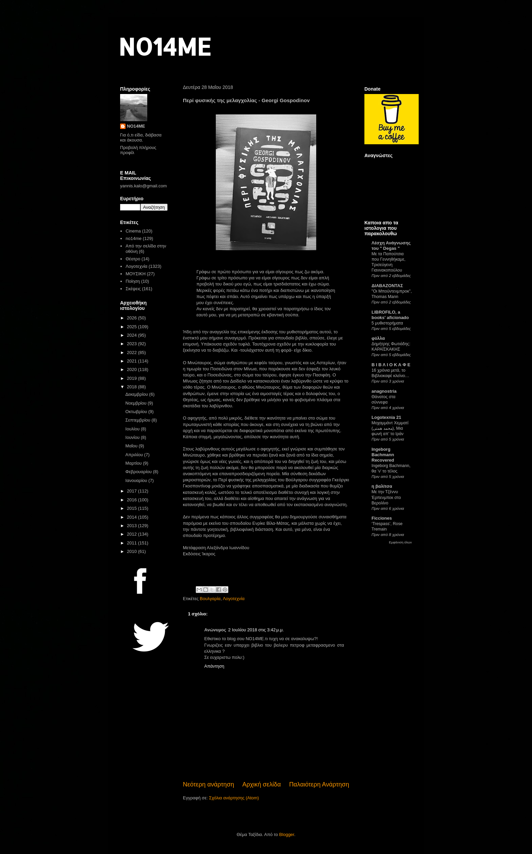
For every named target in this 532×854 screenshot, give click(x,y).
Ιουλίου (133, 428)
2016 (132, 499)
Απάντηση (214, 666)
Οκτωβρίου (137, 411)
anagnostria (384, 391)
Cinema (133, 231)
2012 (132, 534)
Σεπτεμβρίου (139, 420)
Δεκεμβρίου (137, 394)
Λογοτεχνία (234, 598)
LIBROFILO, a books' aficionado (390, 315)
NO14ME (164, 46)
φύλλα (378, 338)
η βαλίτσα (382, 486)
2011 (132, 542)
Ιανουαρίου (137, 480)
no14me (133, 238)
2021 (132, 361)
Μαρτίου (134, 463)
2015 (132, 508)
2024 (132, 335)
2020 (132, 369)
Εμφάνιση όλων (400, 542)
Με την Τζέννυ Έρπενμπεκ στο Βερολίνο (386, 497)
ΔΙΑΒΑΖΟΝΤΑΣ (387, 285)
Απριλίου (135, 454)
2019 (132, 378)
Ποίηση (133, 281)
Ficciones (382, 518)
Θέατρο (133, 258)
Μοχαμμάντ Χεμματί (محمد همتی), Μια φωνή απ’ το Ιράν (390, 428)
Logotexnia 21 (386, 417)
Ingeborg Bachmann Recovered (383, 455)
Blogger (286, 834)
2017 (132, 491)
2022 (132, 352)
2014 (132, 517)
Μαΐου (132, 445)
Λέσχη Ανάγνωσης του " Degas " (391, 245)
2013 (132, 525)
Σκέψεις (133, 288)
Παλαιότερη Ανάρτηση (319, 784)
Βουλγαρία (210, 598)
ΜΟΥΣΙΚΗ (136, 273)
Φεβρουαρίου (139, 471)
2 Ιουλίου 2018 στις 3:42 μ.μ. (256, 629)
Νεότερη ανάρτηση (208, 784)
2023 (132, 343)
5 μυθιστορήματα (387, 323)
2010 (132, 551)
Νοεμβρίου (137, 403)
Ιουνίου (133, 437)
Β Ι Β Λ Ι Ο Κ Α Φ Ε (391, 364)
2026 (132, 317)
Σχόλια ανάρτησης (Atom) (234, 797)
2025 (132, 326)
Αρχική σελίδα (261, 784)
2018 (132, 386)
